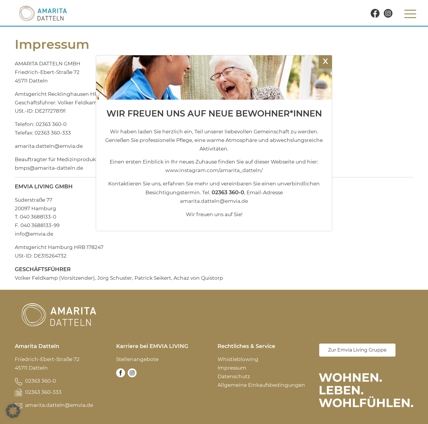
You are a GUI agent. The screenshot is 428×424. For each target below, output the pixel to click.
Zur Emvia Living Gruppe (357, 350)
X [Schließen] (325, 61)
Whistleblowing (238, 359)
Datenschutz (234, 376)
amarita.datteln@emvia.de (59, 405)
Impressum (232, 368)
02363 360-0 (40, 381)
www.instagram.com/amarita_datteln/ (214, 170)
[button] (13, 411)
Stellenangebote (137, 359)
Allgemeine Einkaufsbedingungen (261, 385)
